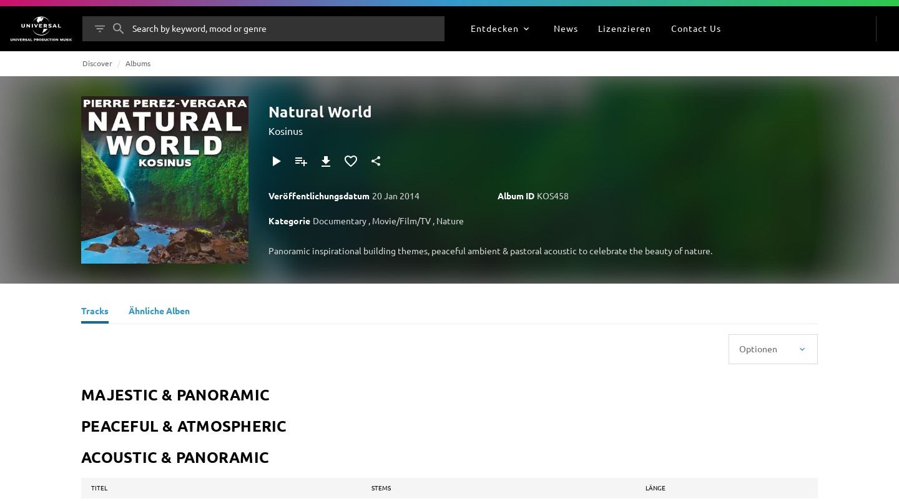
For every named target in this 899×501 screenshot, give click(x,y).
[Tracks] (95, 312)
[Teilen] (375, 161)
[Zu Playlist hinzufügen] (300, 161)
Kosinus (285, 130)
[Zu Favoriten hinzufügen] (350, 161)
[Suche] (118, 28)
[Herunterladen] (325, 161)
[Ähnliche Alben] (159, 312)
